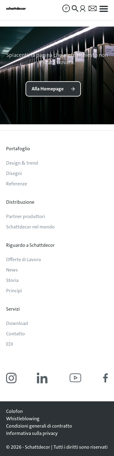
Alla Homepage (48, 89)
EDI (9, 344)
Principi (14, 290)
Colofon (14, 411)
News (12, 270)
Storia (12, 280)
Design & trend (22, 163)
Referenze (16, 184)
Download (17, 323)
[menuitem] (66, 8)
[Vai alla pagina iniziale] (16, 8)
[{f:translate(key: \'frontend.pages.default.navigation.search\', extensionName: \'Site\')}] (75, 8)
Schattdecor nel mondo (30, 227)
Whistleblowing (23, 418)
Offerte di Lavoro (23, 259)
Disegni (14, 173)
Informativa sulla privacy (32, 433)
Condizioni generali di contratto (39, 426)
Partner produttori (25, 216)
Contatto (15, 333)
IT (66, 8)
